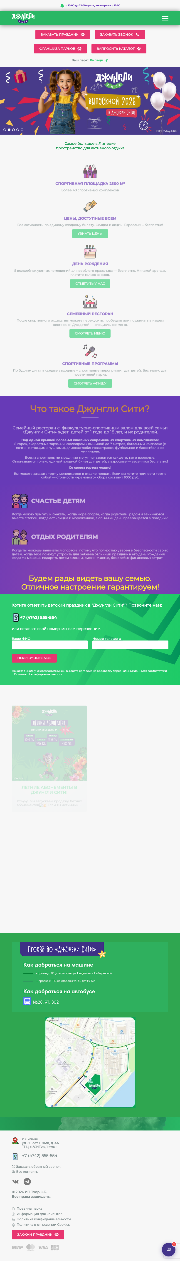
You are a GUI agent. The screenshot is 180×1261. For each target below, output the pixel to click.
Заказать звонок (119, 35)
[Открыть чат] (168, 1249)
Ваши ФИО (21, 639)
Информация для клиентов (37, 1214)
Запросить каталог (119, 49)
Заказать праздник (63, 35)
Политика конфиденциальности (41, 1219)
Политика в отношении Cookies (41, 1225)
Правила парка (27, 1208)
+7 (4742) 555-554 (38, 617)
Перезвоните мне (34, 658)
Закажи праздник (38, 1235)
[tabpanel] (90, 101)
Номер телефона (106, 639)
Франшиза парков (60, 49)
